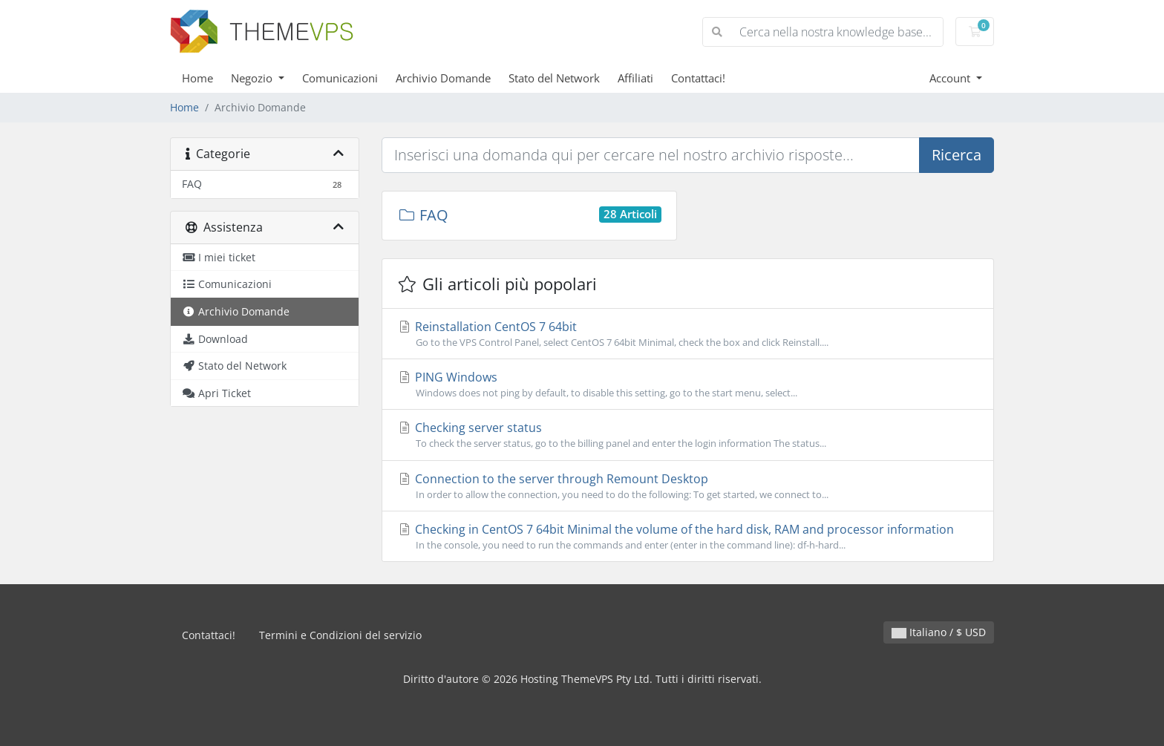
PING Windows (687, 384)
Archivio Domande (443, 78)
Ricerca (956, 155)
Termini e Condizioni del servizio (340, 635)
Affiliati (635, 78)
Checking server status (687, 435)
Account (951, 78)
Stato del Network (554, 78)
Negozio (253, 78)
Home (197, 78)
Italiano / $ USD (939, 632)
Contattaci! (698, 78)
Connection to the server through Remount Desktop (687, 486)
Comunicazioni (340, 78)
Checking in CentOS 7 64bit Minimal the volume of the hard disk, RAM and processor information (687, 536)
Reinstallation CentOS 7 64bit (687, 334)
